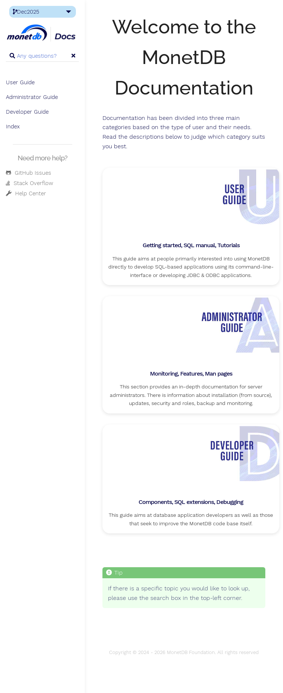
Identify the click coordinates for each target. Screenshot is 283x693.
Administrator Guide (32, 97)
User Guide (20, 82)
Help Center (26, 193)
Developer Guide (27, 112)
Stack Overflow (29, 183)
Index (13, 126)
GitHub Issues (28, 173)
